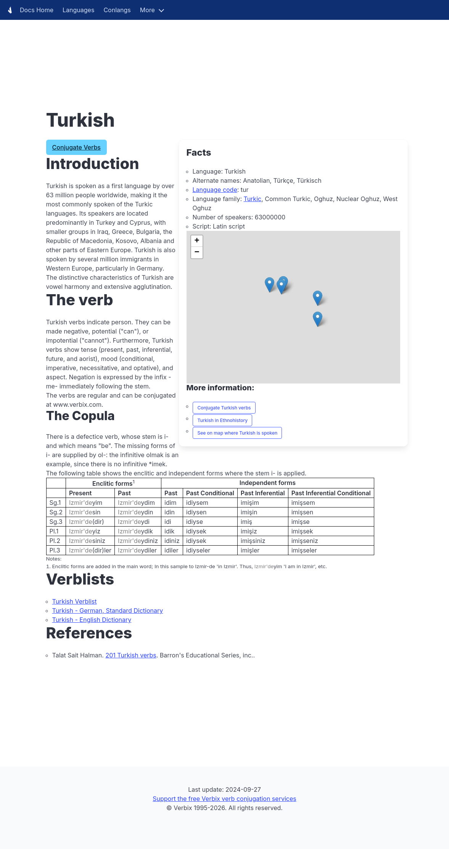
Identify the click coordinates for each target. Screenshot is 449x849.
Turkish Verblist (74, 601)
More (147, 10)
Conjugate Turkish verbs (224, 408)
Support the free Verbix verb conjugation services (224, 798)
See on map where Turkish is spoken (238, 433)
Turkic (252, 199)
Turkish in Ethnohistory (223, 420)
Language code (215, 189)
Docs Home (29, 10)
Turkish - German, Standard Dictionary (107, 610)
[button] (317, 319)
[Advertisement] (224, 53)
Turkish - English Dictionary (92, 619)
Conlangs (116, 10)
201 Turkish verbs (130, 655)
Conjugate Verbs (76, 147)
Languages (78, 10)
